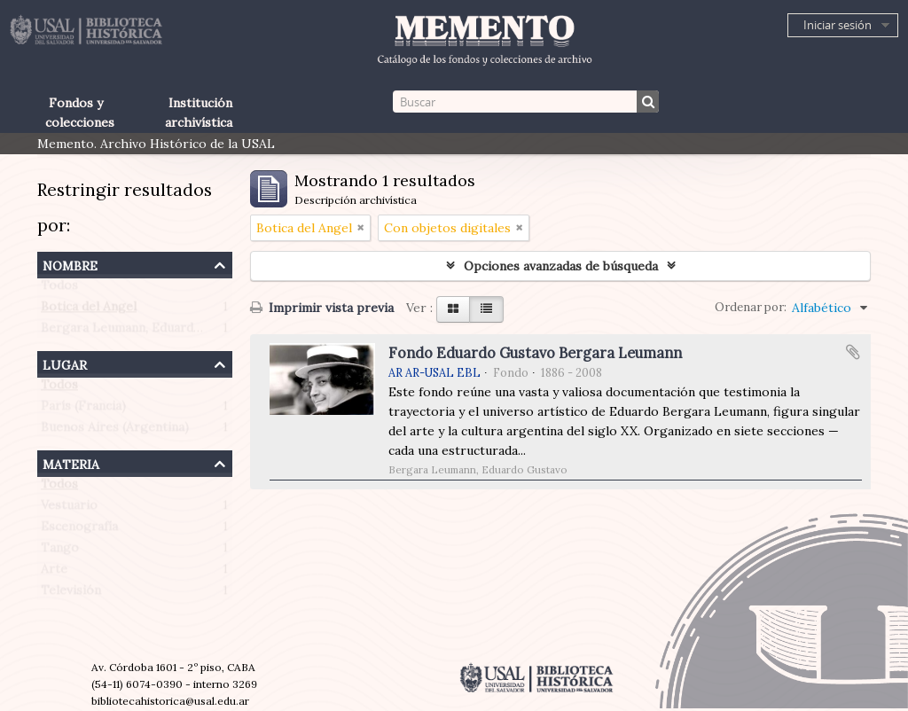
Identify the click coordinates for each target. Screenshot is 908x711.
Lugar (65, 363)
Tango (60, 551)
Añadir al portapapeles (853, 352)
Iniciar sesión (837, 25)
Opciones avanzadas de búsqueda (561, 266)
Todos (59, 289)
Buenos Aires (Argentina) (115, 431)
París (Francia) (83, 410)
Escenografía (79, 530)
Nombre (70, 264)
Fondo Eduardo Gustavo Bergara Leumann (535, 353)
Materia (71, 462)
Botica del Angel (89, 310)
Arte (54, 573)
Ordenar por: (751, 307)
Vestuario (69, 509)
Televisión (71, 594)
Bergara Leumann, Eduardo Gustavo (147, 332)
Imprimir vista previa (322, 308)
